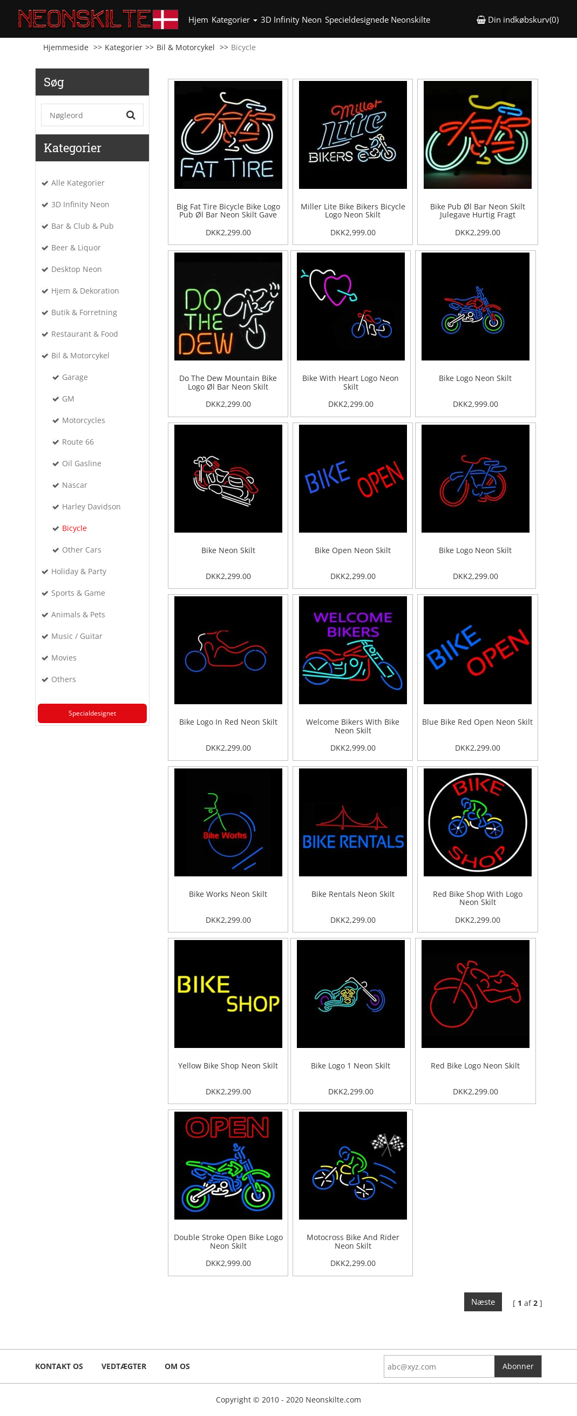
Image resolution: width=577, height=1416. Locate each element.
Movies (64, 657)
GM (68, 398)
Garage (75, 377)
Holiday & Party (78, 571)
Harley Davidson (91, 506)
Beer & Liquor (76, 247)
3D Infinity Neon (291, 19)
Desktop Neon (76, 269)
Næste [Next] (483, 1301)
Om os (177, 1366)
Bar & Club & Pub (82, 226)
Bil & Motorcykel (186, 47)
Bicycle (74, 528)
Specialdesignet (92, 713)
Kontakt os (59, 1366)
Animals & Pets (78, 614)
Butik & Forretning (84, 312)
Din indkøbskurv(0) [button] (518, 19)
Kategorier (123, 47)
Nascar (74, 485)
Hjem (199, 19)
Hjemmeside (66, 47)
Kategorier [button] (234, 19)
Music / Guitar (77, 636)
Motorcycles (83, 420)
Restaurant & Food (84, 334)
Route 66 (78, 442)
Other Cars (81, 549)
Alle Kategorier (78, 183)
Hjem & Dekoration (85, 290)
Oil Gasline (81, 463)
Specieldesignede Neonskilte (377, 19)
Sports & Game (78, 593)
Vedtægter (123, 1366)
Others (63, 679)
